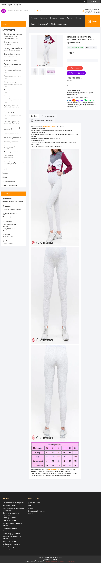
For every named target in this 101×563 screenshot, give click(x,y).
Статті (5, 169)
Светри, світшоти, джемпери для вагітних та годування (13, 84)
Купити (76, 68)
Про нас (78, 18)
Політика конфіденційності (68, 561)
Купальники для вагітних (12, 138)
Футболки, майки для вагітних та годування (11, 107)
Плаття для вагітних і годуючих (13, 503)
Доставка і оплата (57, 18)
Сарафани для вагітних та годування (12, 117)
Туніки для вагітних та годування (11, 91)
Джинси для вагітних (10, 520)
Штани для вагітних (10, 60)
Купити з (77, 73)
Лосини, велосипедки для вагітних (12, 65)
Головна (34, 18)
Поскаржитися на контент (52, 561)
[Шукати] (37, 10)
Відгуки (69, 18)
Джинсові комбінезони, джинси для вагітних (12, 55)
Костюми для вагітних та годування (12, 71)
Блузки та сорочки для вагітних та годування (11, 123)
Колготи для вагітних (10, 541)
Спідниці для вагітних (11, 134)
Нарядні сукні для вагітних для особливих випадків (13, 49)
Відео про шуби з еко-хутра (37, 511)
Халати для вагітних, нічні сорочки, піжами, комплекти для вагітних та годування (13, 99)
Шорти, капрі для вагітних (12, 112)
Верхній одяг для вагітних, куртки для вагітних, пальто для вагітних (13, 36)
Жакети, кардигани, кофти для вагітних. (13, 129)
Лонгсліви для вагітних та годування (12, 77)
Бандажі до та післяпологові (9, 157)
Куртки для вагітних (9, 505)
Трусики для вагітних (11, 152)
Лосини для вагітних (10, 528)
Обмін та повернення (59, 24)
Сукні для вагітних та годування (11, 43)
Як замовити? (43, 24)
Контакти (43, 18)
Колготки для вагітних (11, 142)
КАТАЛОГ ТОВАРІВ (9, 30)
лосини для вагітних (49, 126)
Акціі (33, 24)
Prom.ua (60, 557)
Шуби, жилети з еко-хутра (11, 544)
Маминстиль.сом (54, 469)
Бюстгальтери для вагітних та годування (13, 147)
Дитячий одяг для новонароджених (10, 163)
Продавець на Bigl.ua (50, 559)
